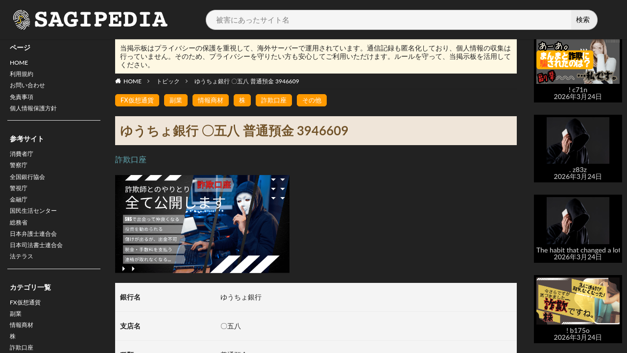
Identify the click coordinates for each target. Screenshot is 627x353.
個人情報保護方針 (37, 114)
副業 (17, 336)
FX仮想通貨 (28, 323)
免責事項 (23, 102)
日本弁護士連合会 (37, 251)
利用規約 (23, 76)
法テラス (23, 276)
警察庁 (20, 174)
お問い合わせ (30, 89)
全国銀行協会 (30, 187)
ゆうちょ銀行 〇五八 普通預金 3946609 (246, 81)
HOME (20, 63)
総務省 (20, 238)
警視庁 (20, 200)
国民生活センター (37, 225)
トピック (168, 81)
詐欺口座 (280, 100)
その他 (320, 100)
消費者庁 (23, 161)
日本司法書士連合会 (41, 263)
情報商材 (215, 100)
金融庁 (20, 212)
